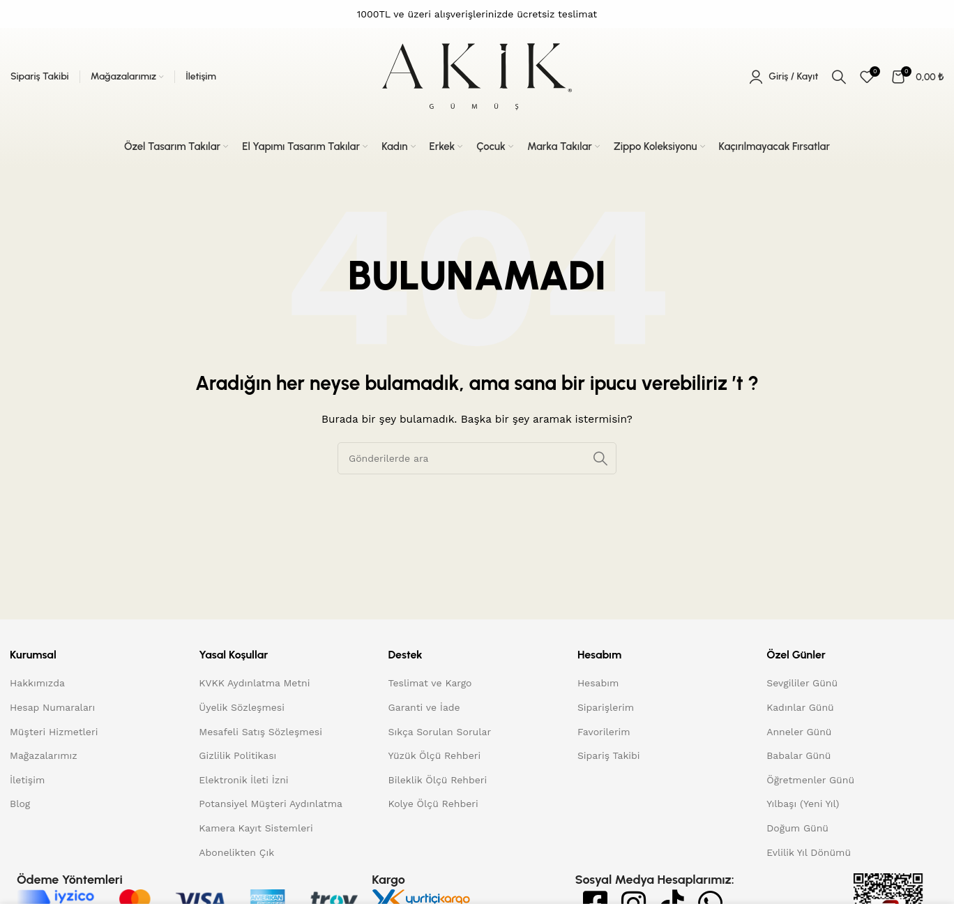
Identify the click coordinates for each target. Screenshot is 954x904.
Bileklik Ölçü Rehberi (437, 779)
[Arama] (839, 77)
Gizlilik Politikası (237, 755)
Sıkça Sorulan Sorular (440, 731)
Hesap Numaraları (52, 707)
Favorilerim (603, 731)
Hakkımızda (37, 682)
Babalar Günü (798, 755)
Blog (20, 803)
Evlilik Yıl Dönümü (808, 852)
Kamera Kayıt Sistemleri (255, 828)
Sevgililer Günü (802, 682)
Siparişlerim (605, 707)
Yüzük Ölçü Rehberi (434, 755)
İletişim (27, 779)
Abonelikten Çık (236, 852)
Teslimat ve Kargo (430, 682)
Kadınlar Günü (800, 707)
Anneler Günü (798, 731)
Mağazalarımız (43, 755)
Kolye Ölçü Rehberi (433, 803)
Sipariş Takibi (608, 755)
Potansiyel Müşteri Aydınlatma (270, 803)
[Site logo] (477, 76)
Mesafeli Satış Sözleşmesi (260, 731)
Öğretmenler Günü (810, 779)
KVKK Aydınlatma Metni (254, 682)
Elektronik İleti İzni (243, 779)
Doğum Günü (797, 828)
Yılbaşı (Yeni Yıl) (802, 803)
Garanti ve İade (424, 707)
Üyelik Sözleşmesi (242, 707)
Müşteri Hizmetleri (54, 731)
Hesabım (598, 682)
